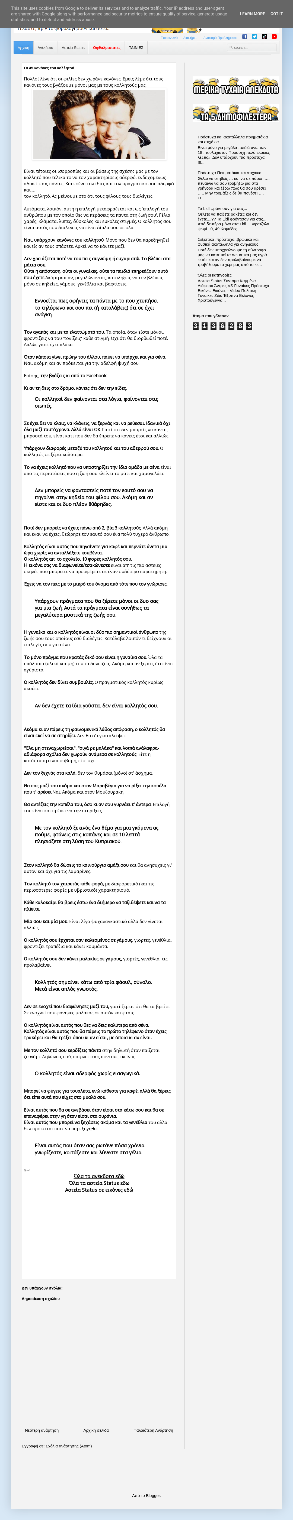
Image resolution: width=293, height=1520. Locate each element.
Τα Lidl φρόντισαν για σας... (222, 208)
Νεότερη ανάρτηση (42, 1430)
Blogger (153, 1495)
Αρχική (23, 48)
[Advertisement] (99, 1231)
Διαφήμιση (191, 38)
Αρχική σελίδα (96, 1430)
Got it (276, 13)
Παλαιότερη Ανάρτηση (153, 1430)
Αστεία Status (73, 48)
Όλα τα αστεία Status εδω (99, 1183)
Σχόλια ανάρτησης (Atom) (69, 1446)
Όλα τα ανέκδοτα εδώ (99, 1176)
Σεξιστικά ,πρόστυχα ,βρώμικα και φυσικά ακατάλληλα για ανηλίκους (228, 241)
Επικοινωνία (169, 38)
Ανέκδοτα (45, 48)
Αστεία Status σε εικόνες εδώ (99, 1190)
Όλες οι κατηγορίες (215, 275)
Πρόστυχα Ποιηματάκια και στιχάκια (230, 172)
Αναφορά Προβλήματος (220, 38)
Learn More (252, 13)
